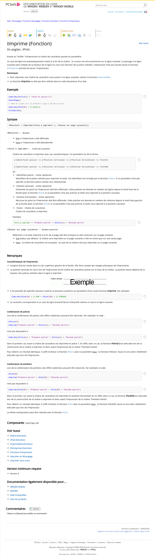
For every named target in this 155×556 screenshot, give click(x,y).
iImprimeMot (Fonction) (21, 446)
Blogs (66, 542)
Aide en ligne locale (141, 533)
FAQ (59, 542)
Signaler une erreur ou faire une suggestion (115, 533)
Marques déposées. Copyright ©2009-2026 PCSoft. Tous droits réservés (77, 547)
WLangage (16, 21)
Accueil (111, 11)
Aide (9, 21)
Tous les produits (18, 501)
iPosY (40, 193)
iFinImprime (13, 68)
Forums (53, 542)
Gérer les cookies (114, 542)
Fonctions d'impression (70, 21)
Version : (27, 11)
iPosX (46, 204)
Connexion (119, 11)
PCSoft (37, 542)
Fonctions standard (50, 21)
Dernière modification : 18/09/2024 (135, 530)
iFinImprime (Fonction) (20, 450)
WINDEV (14, 492)
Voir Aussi (143, 43)
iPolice (112, 179)
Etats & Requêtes (18, 497)
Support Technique (77, 542)
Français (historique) (134, 11)
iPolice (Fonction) (18, 437)
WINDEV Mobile (17, 488)
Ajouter (34, 510)
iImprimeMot (104, 77)
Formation (91, 542)
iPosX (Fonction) (17, 441)
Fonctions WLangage (31, 21)
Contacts (101, 542)
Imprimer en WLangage (21, 458)
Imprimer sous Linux (20, 462)
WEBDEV (80, 554)
